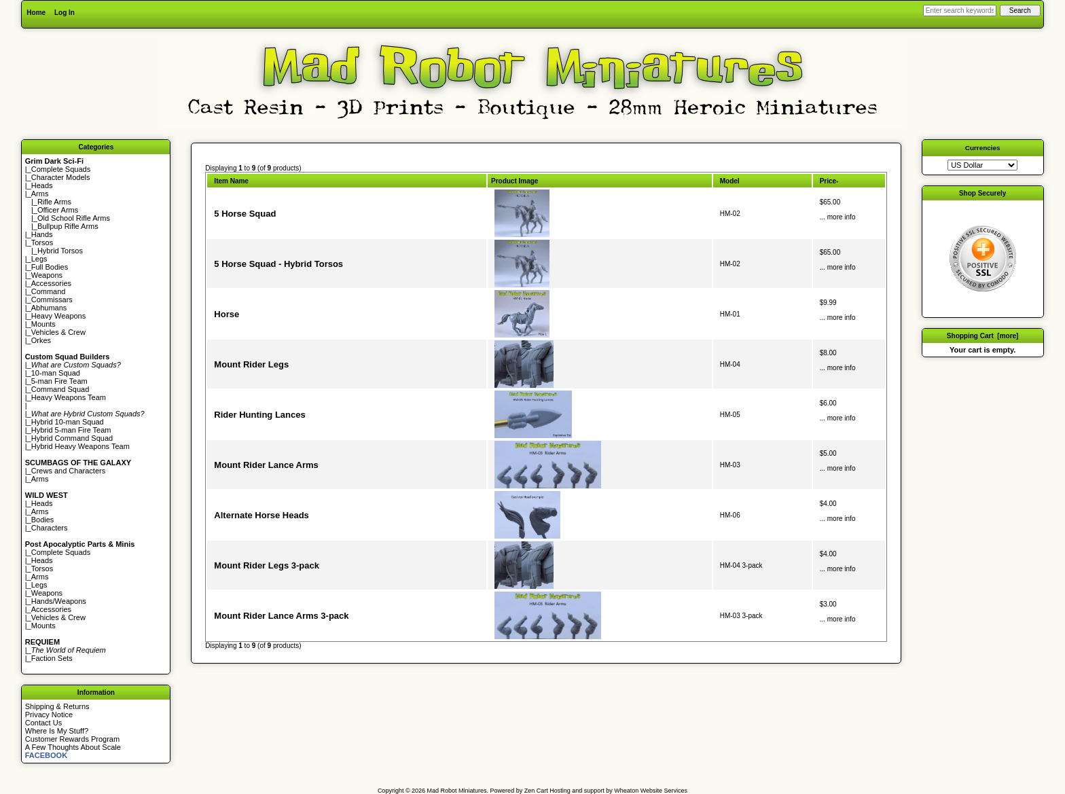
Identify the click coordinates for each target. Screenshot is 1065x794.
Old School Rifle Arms (73, 218)
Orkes (41, 340)
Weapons (46, 275)
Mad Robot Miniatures (457, 790)
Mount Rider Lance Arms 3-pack (281, 616)
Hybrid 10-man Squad (67, 422)
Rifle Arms (54, 202)
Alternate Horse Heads (261, 515)
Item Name (231, 181)
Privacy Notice (49, 714)
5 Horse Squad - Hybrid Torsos (278, 264)
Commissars (52, 299)
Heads (42, 185)
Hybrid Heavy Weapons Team (80, 446)
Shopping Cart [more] (983, 336)
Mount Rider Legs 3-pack (266, 565)
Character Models (60, 177)
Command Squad (60, 389)
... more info (838, 217)
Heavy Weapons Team (68, 397)
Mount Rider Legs (251, 364)
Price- (829, 181)
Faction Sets (52, 658)
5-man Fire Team (59, 381)
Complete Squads (60, 169)
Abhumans (49, 308)
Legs (39, 259)
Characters (49, 528)
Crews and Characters (68, 471)
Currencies (982, 147)
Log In (64, 12)
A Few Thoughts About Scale (73, 747)
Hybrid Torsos (60, 251)
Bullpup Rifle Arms (67, 226)
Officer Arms (57, 210)
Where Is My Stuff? (56, 731)
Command (48, 291)
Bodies (42, 520)
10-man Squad (55, 373)
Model (730, 181)
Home (36, 12)
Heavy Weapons (58, 316)
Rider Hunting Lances (259, 415)
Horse (226, 314)
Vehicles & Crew (58, 332)
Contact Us (43, 723)
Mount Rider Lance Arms (266, 465)
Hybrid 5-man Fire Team (71, 430)
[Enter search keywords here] (959, 10)
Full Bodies (49, 267)
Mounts (43, 324)
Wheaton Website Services (650, 790)
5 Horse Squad (245, 214)
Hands (42, 234)
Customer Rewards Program (72, 739)
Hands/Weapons (58, 601)
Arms (40, 479)
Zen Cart (536, 790)
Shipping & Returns (57, 706)
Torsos (42, 242)
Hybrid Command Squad (72, 438)
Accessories (51, 283)
